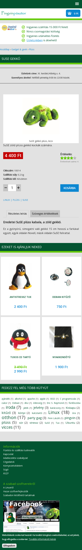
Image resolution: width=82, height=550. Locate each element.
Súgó (6, 469)
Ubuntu (70, 422)
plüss (16, 199)
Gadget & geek (19, 49)
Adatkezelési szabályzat (15, 457)
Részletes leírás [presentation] (17, 213)
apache (31, 398)
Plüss (31, 49)
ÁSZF (6, 473)
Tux (57, 422)
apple (43, 398)
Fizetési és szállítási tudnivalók (19, 450)
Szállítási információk (30, 4)
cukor (4, 402)
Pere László (54, 418)
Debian (16, 402)
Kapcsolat (8, 454)
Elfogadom (9, 546)
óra (74, 413)
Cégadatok (8, 461)
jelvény (38, 407)
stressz (34, 422)
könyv (21, 413)
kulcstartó (37, 413)
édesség (37, 402)
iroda (10, 407)
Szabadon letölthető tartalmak (19, 495)
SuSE (25, 199)
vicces (7, 427)
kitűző (6, 413)
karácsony (55, 407)
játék (25, 407)
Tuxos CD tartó (20, 357)
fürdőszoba (74, 402)
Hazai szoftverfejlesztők (15, 491)
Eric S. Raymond (55, 402)
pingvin (69, 418)
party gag (34, 418)
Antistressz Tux (20, 297)
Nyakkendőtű (61, 357)
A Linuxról (8, 487)
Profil (13, 4)
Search (4, 4)
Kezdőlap (4, 49)
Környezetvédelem (13, 465)
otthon (9, 417)
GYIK (21, 4)
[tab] (17, 213)
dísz (26, 402)
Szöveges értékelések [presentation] (45, 213)
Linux (6, 199)
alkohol (18, 398)
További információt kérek (42, 540)
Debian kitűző (61, 297)
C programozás (68, 398)
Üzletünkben (35, 40)
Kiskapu (71, 408)
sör (21, 422)
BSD (52, 398)
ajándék (6, 398)
